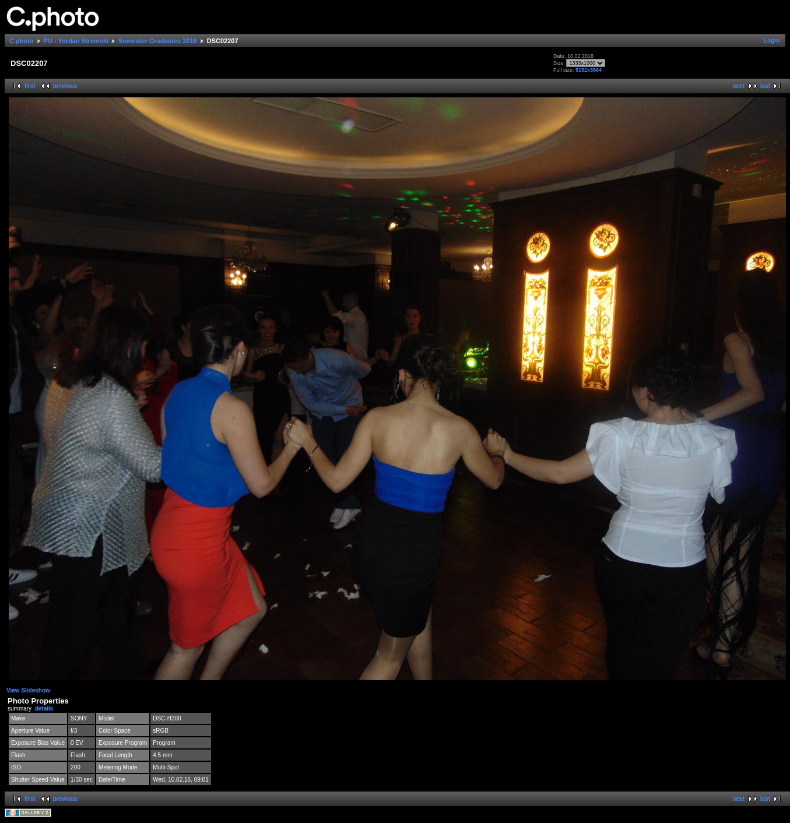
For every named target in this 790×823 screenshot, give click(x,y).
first (30, 86)
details (44, 708)
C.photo (21, 40)
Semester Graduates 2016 (157, 40)
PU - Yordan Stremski (76, 40)
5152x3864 (588, 70)
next (738, 86)
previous (65, 86)
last (765, 86)
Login (772, 40)
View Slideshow (28, 690)
